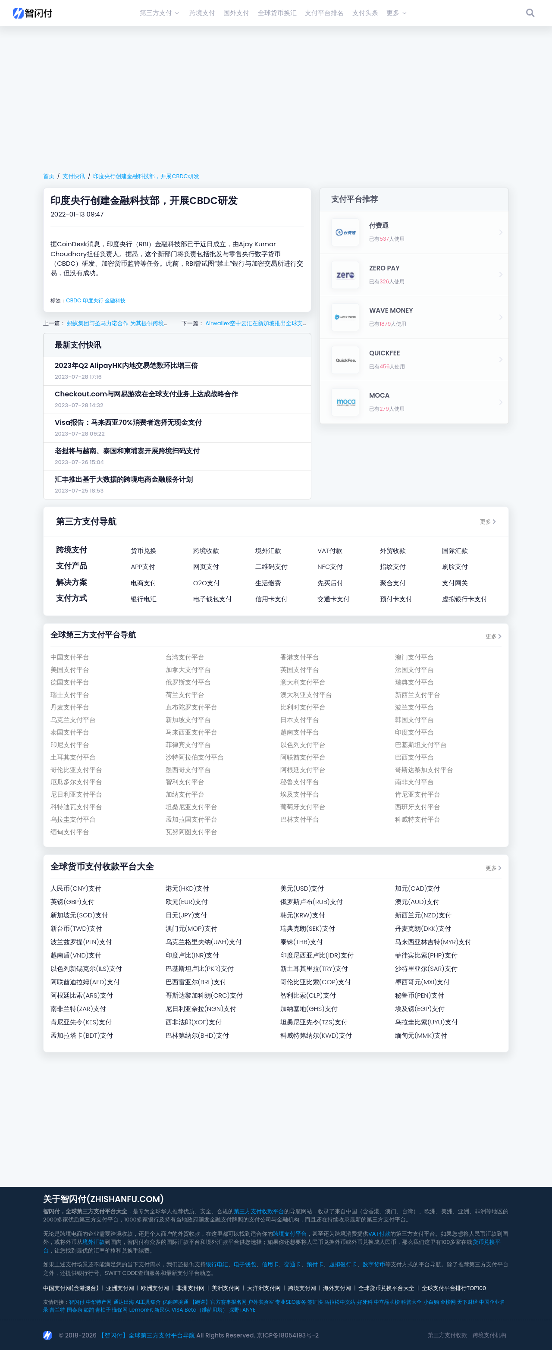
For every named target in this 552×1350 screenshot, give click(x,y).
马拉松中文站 (339, 1302)
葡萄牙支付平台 (303, 806)
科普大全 (411, 1302)
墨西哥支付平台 (188, 769)
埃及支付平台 (299, 794)
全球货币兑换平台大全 (386, 1288)
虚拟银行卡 (343, 1264)
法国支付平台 (414, 669)
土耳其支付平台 (73, 757)
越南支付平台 (299, 732)
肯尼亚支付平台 (417, 794)
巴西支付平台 (414, 757)
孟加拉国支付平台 (191, 819)
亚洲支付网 (120, 1288)
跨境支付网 (302, 1288)
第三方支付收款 (447, 1335)
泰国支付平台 (69, 732)
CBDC (73, 300)
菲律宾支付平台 (188, 744)
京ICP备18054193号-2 (288, 1335)
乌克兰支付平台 (73, 719)
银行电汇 (217, 1264)
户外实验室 (261, 1302)
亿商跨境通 (175, 1302)
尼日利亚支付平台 (76, 794)
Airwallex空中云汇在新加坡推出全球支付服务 (262, 323)
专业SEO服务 (290, 1302)
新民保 (162, 1309)
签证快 (315, 1302)
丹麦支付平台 (69, 707)
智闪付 (77, 1302)
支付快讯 (74, 176)
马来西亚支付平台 (191, 732)
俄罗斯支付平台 (188, 682)
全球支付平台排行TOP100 (454, 1288)
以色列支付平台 (303, 744)
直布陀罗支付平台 (191, 707)
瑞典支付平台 (414, 682)
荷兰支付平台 (185, 694)
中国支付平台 (69, 657)
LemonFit (141, 1309)
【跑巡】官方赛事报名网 (218, 1302)
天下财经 (467, 1302)
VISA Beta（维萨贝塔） (200, 1309)
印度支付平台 (414, 732)
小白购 (431, 1302)
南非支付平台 (414, 781)
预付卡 (315, 1264)
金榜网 (448, 1302)
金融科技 (115, 300)
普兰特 (57, 1309)
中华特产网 (99, 1302)
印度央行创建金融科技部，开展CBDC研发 (146, 176)
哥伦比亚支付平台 (76, 769)
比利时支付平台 (303, 707)
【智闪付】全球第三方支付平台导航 (146, 1335)
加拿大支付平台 (188, 669)
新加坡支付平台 (188, 719)
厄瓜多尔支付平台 (76, 781)
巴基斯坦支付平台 (421, 744)
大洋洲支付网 (264, 1288)
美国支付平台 (69, 669)
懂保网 (120, 1309)
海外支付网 (337, 1288)
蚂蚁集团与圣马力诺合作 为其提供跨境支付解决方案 (132, 323)
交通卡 (292, 1264)
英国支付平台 (299, 669)
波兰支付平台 (414, 707)
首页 (48, 176)
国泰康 (74, 1309)
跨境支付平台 (290, 1234)
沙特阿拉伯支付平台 (195, 757)
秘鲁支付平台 (299, 781)
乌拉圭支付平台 (73, 819)
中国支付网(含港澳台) (71, 1288)
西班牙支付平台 (417, 806)
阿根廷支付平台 (303, 769)
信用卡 (270, 1264)
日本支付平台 (299, 719)
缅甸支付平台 (69, 831)
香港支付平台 (299, 657)
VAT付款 (379, 1234)
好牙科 (365, 1302)
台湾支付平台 (185, 657)
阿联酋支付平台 (303, 757)
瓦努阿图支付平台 (191, 831)
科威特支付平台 (417, 819)
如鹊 (89, 1309)
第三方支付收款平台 (259, 1211)
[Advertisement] (276, 97)
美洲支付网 (226, 1288)
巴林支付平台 (299, 819)
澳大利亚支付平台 (306, 694)
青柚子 (103, 1309)
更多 (488, 522)
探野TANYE (242, 1309)
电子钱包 (245, 1264)
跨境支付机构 (489, 1335)
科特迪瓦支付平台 (76, 806)
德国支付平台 (69, 682)
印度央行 (93, 300)
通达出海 (123, 1302)
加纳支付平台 (185, 794)
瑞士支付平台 (69, 694)
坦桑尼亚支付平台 (191, 806)
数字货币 (374, 1264)
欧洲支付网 (155, 1288)
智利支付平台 (185, 781)
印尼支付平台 (69, 744)
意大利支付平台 (303, 682)
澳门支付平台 (414, 657)
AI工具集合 (148, 1302)
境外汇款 (93, 1242)
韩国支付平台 (414, 719)
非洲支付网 (190, 1288)
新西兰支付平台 (417, 694)
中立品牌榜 (387, 1302)
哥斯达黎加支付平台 (424, 769)
